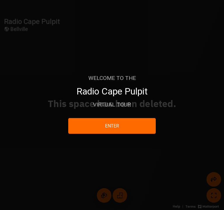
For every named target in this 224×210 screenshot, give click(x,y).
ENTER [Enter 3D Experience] (112, 126)
